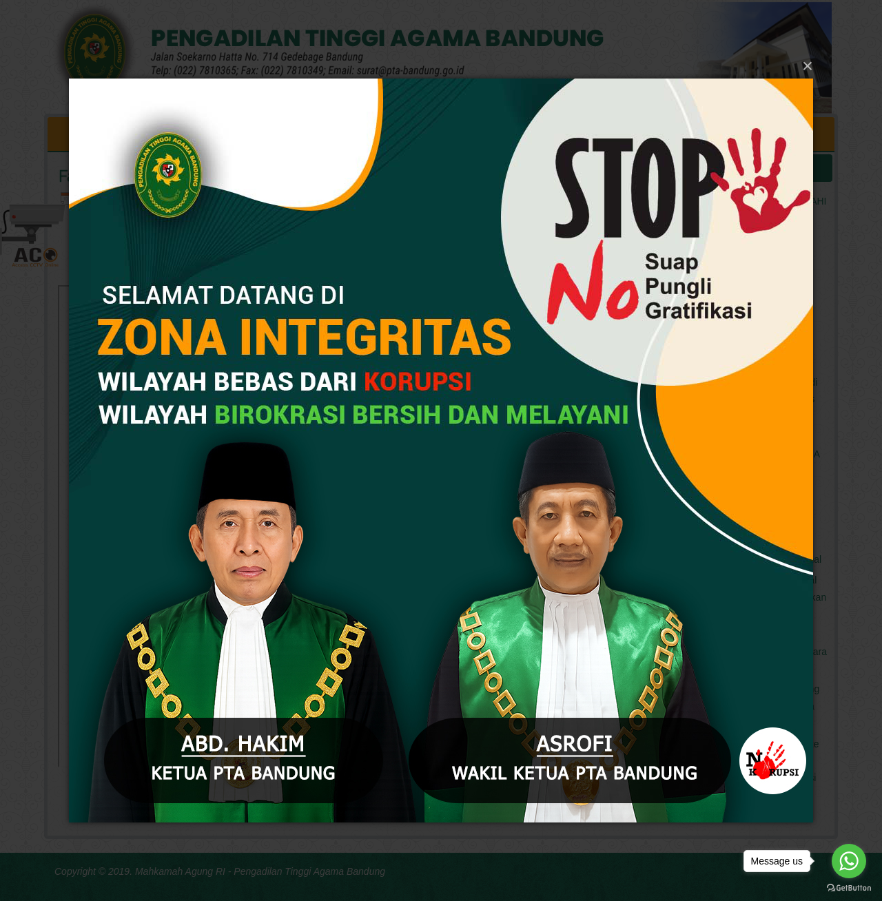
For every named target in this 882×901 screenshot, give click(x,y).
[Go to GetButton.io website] (849, 887)
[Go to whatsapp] (849, 861)
